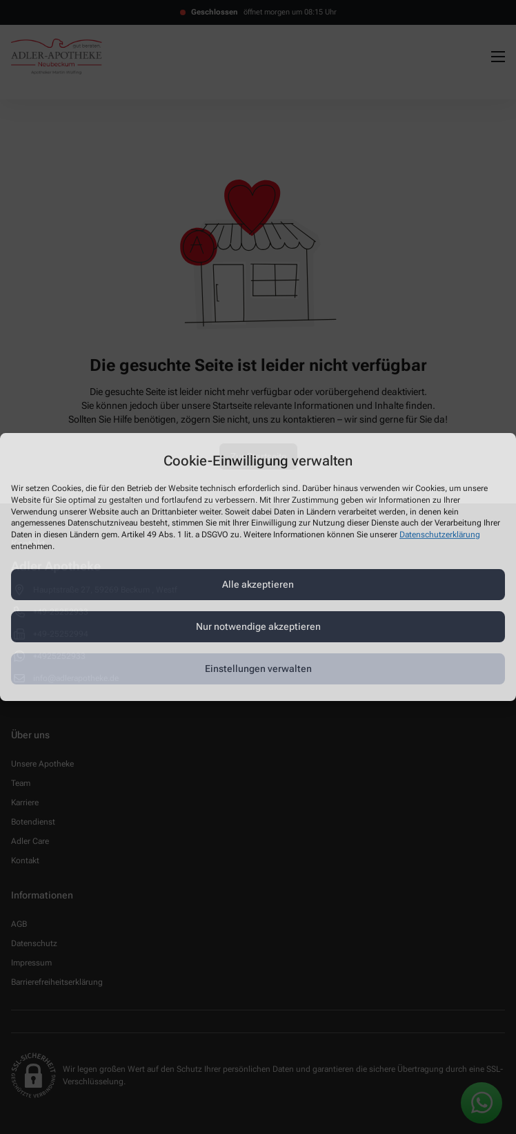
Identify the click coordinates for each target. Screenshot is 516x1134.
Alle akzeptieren (258, 584)
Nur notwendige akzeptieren (258, 626)
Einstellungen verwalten (258, 668)
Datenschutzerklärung (439, 534)
